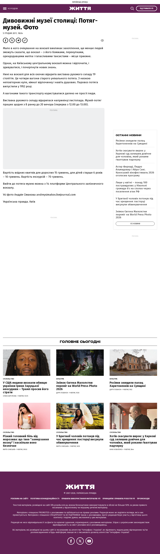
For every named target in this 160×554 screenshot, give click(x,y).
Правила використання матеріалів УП (81, 498)
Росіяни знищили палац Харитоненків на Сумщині (131, 142)
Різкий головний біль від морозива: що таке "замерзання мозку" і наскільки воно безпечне (26, 440)
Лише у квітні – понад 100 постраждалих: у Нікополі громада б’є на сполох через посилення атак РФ (133, 187)
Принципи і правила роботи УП (119, 498)
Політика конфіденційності (44, 498)
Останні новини (128, 135)
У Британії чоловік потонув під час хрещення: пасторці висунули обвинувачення (134, 201)
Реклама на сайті (19, 498)
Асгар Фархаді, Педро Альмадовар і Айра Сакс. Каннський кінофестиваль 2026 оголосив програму (135, 171)
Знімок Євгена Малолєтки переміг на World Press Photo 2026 (133, 214)
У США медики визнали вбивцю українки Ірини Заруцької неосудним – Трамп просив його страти (26, 387)
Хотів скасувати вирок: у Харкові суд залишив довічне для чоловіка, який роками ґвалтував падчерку (133, 155)
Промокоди (143, 498)
